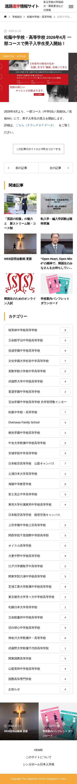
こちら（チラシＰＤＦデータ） (36, 125)
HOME (38, 750)
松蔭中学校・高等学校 (14, 56)
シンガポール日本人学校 (38, 764)
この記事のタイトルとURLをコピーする (38, 149)
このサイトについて (39, 757)
